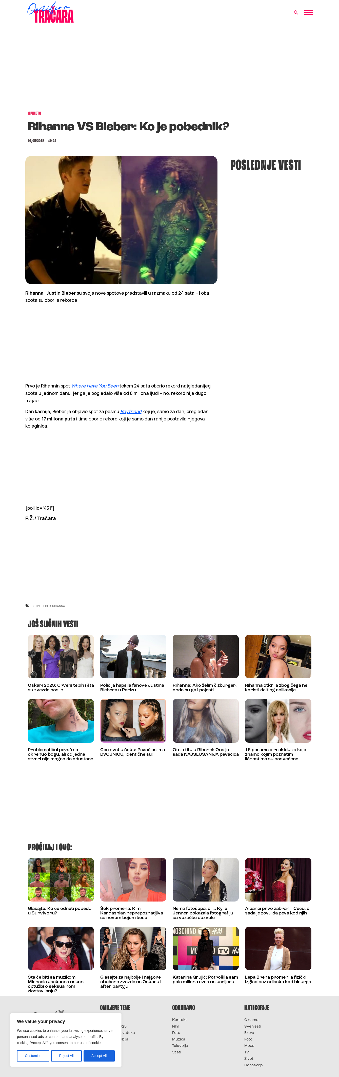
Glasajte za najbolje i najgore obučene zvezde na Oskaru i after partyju (130, 982)
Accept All (99, 1056)
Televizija (180, 1046)
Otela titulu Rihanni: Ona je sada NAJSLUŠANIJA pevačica (206, 752)
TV (246, 1052)
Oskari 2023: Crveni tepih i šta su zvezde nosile (61, 688)
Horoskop (253, 1065)
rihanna (58, 606)
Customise (33, 1056)
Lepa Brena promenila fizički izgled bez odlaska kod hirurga (278, 979)
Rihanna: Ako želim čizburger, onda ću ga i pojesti (205, 688)
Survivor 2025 (113, 1027)
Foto (176, 1033)
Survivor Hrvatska (117, 1033)
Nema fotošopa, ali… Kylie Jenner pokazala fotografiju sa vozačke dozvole (203, 913)
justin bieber (40, 606)
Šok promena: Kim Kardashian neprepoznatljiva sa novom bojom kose (131, 913)
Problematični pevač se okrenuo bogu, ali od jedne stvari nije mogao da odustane (60, 755)
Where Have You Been (94, 386)
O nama (251, 1020)
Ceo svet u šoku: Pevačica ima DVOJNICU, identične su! (132, 752)
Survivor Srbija (114, 1039)
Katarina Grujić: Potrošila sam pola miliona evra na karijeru (205, 979)
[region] (66, 1040)
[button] (296, 12)
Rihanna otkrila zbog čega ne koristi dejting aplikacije (276, 688)
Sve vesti (252, 1027)
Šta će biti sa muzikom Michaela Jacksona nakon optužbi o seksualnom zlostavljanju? (56, 984)
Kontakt (179, 1020)
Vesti (176, 1052)
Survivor (108, 1020)
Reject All (66, 1056)
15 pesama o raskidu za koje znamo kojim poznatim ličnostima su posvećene (275, 755)
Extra (249, 1033)
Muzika (178, 1039)
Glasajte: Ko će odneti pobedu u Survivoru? (59, 911)
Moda (249, 1046)
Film (175, 1027)
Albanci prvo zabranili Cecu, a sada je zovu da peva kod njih (277, 911)
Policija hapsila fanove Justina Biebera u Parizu (132, 688)
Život (248, 1059)
